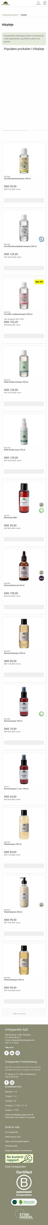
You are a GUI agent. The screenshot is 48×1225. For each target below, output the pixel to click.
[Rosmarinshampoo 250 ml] (24, 634)
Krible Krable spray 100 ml (14, 450)
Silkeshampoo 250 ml (12, 844)
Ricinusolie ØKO (10, 518)
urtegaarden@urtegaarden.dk (22, 1040)
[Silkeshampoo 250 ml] (24, 825)
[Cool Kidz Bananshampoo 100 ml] (24, 159)
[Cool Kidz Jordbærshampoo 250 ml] (24, 295)
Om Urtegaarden (11, 1132)
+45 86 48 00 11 (14, 1037)
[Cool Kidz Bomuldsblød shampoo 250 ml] (24, 227)
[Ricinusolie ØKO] (24, 498)
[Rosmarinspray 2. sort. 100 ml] (24, 769)
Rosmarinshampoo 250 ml (14, 653)
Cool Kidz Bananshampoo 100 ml (17, 179)
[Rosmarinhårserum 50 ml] (24, 566)
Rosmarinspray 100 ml (13, 721)
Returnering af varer (13, 1137)
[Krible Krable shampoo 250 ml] (24, 362)
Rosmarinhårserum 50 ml (14, 585)
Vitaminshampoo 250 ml (14, 980)
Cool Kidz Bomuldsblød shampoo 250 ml (20, 246)
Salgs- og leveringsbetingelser (17, 1141)
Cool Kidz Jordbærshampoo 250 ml (18, 314)
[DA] (5, 3)
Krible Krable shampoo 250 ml (16, 382)
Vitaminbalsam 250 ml (13, 912)
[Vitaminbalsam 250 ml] (24, 892)
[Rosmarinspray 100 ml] (24, 701)
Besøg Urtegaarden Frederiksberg (18, 1151)
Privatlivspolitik (11, 1146)
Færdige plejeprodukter (10, 15)
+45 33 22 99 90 (11, 1077)
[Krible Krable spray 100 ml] (24, 430)
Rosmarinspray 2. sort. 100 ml (16, 789)
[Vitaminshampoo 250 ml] (24, 960)
